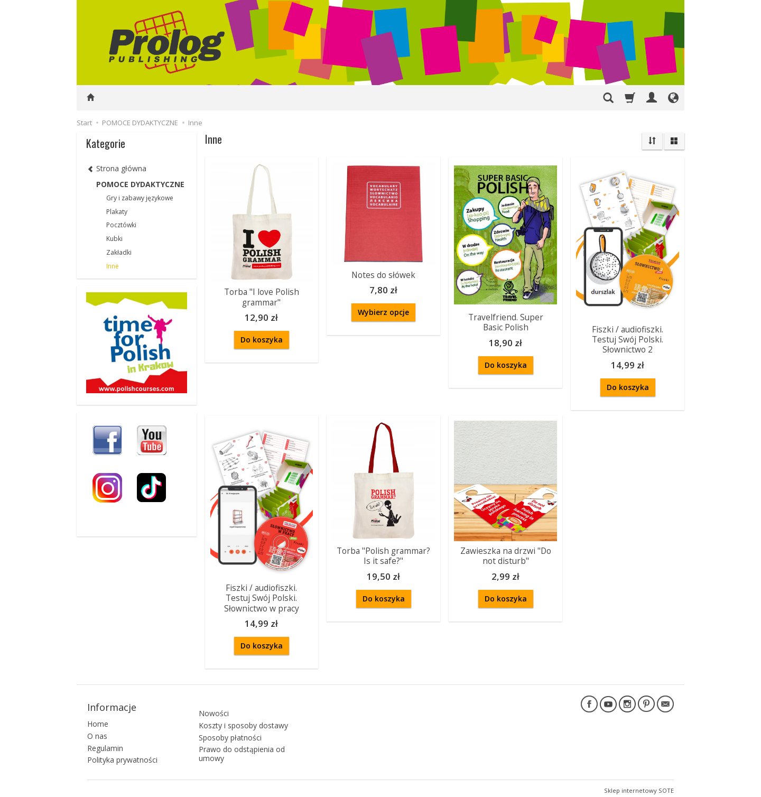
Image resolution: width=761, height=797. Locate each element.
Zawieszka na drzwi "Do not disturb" (505, 553)
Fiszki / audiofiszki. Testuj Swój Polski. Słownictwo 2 (627, 338)
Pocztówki (121, 224)
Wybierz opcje (383, 312)
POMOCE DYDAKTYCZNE (140, 184)
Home (97, 719)
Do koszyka (261, 338)
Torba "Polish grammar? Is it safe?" (383, 553)
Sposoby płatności (230, 727)
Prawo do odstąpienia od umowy (242, 744)
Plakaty (116, 211)
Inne (112, 266)
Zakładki (119, 252)
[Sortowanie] (652, 141)
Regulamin (105, 743)
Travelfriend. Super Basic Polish (505, 321)
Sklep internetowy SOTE (639, 786)
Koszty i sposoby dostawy (243, 715)
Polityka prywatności (122, 755)
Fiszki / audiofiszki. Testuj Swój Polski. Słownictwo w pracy (261, 595)
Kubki (114, 238)
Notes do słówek (383, 274)
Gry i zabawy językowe (139, 197)
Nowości (214, 703)
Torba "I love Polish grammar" (261, 296)
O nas (97, 731)
